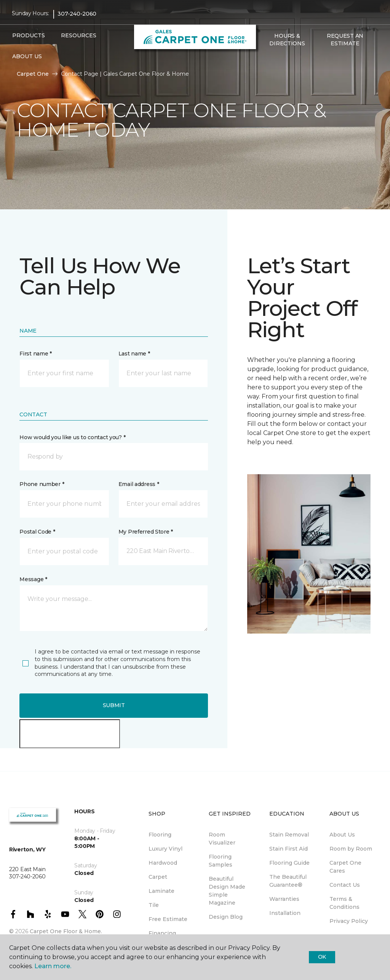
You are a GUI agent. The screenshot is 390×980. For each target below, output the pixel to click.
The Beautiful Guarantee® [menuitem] (288, 880)
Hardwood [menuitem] (163, 862)
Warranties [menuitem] (284, 899)
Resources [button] (78, 35)
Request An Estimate (345, 39)
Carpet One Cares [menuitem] (345, 866)
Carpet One (33, 73)
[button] (264, 59)
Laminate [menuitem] (161, 891)
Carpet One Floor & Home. (66, 931)
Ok (322, 956)
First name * (35, 353)
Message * (33, 579)
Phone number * (41, 484)
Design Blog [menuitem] (226, 916)
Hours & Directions (287, 39)
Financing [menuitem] (162, 933)
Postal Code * (37, 531)
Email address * (138, 484)
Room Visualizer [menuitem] (222, 838)
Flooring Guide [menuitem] (289, 862)
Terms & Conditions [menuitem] (344, 903)
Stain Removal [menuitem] (289, 834)
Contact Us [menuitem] (344, 884)
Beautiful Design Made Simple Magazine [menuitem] (227, 890)
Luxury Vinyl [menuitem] (165, 848)
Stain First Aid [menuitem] (288, 848)
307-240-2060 (77, 13)
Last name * (134, 353)
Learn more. (52, 966)
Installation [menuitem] (284, 913)
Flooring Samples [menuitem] (220, 860)
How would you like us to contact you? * (72, 437)
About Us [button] (27, 56)
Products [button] (28, 35)
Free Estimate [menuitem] (168, 919)
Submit (114, 705)
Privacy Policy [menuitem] (348, 921)
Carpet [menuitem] (158, 876)
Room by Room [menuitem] (350, 848)
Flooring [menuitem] (160, 834)
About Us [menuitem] (342, 834)
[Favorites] (273, 59)
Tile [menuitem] (154, 905)
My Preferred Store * (145, 531)
